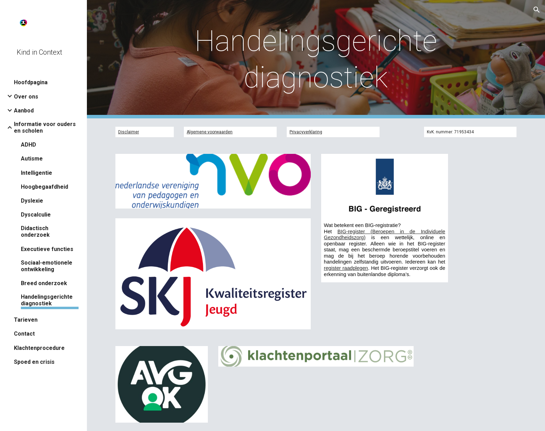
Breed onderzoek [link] (44, 283)
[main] (315, 59)
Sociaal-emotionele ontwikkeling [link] (46, 266)
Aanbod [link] (24, 110)
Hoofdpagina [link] (31, 82)
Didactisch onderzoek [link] (35, 231)
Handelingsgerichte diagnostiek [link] (47, 300)
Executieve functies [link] (47, 249)
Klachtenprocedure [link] (39, 348)
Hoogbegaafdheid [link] (44, 186)
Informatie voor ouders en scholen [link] (45, 127)
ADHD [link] (28, 144)
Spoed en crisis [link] (34, 362)
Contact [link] (24, 333)
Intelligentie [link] (36, 173)
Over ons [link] (26, 96)
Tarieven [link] (26, 319)
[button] (536, 9)
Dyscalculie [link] (36, 214)
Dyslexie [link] (32, 200)
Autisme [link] (32, 158)
